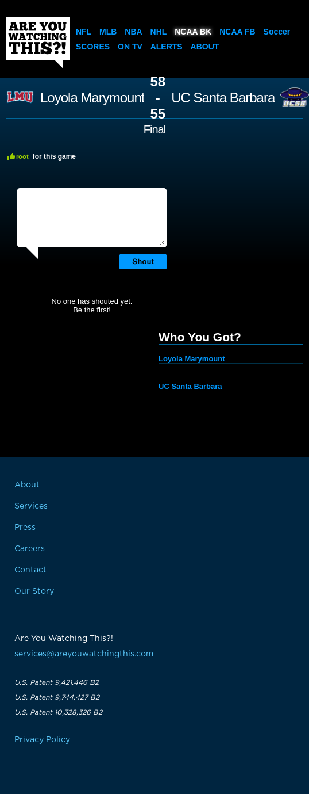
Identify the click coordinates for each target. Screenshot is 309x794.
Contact (30, 570)
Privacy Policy (42, 740)
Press (25, 528)
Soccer (277, 31)
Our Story (34, 591)
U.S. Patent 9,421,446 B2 (56, 682)
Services (31, 506)
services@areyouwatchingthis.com (83, 654)
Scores (93, 46)
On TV (130, 46)
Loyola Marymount (92, 98)
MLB (108, 31)
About (205, 46)
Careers (29, 549)
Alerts (166, 46)
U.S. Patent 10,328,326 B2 (58, 712)
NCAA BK (193, 31)
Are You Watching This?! (38, 42)
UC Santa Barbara (223, 98)
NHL (158, 31)
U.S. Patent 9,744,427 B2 (56, 697)
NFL (83, 31)
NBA (133, 31)
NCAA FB (237, 31)
